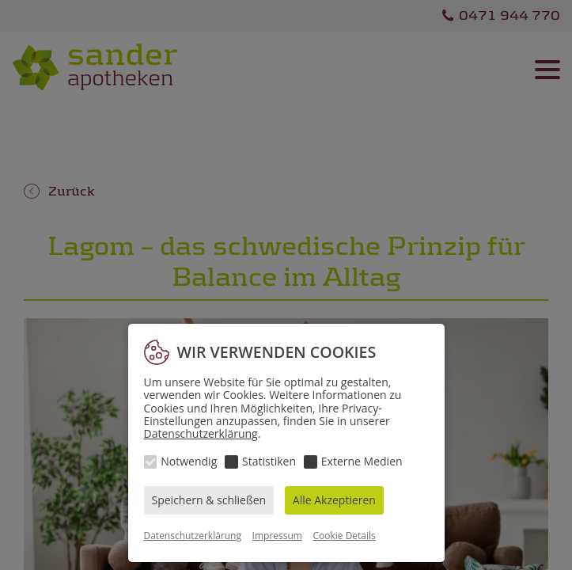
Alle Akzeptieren (334, 499)
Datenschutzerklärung (201, 433)
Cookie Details (344, 535)
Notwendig (189, 461)
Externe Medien (362, 461)
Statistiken (269, 461)
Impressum (277, 535)
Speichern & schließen (209, 499)
